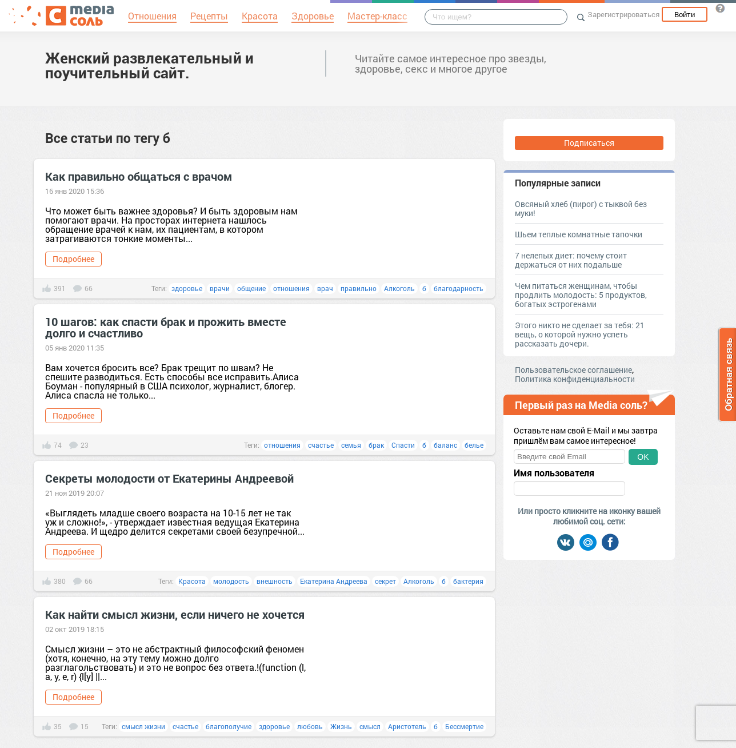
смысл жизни (143, 726)
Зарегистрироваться (623, 14)
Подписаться (589, 142)
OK (643, 456)
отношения (291, 288)
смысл (370, 726)
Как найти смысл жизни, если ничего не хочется (175, 614)
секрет (385, 581)
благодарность (458, 288)
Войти (684, 14)
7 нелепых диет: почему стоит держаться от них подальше (571, 260)
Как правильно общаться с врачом (138, 176)
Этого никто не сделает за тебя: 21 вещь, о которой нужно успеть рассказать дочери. (580, 334)
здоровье (186, 288)
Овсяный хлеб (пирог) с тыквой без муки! (581, 208)
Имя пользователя (554, 473)
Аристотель (407, 726)
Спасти (403, 444)
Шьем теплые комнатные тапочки (578, 234)
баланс (445, 444)
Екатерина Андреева (333, 581)
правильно (359, 288)
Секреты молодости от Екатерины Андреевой (169, 478)
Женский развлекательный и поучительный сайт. (149, 65)
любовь (310, 726)
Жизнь (341, 726)
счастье (321, 444)
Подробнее (73, 258)
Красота (192, 581)
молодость (231, 581)
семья (351, 444)
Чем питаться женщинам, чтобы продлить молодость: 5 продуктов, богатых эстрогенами (581, 294)
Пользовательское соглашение (573, 369)
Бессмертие (464, 726)
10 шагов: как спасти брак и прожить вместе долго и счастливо (165, 327)
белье (474, 444)
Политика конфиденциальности (575, 378)
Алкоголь (399, 288)
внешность (275, 581)
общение (251, 288)
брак (376, 444)
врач (325, 288)
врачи (220, 288)
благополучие (228, 726)
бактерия (468, 581)
